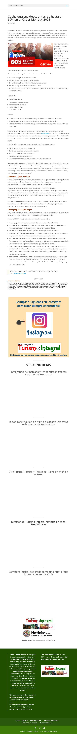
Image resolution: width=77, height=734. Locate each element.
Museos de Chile (46, 723)
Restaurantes (35, 720)
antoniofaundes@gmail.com (22, 707)
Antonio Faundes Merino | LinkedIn (20, 709)
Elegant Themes (33, 731)
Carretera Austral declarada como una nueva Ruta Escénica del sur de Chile (38, 573)
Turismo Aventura (29, 723)
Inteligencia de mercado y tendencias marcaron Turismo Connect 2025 (38, 373)
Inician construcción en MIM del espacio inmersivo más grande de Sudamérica (38, 423)
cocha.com (45, 133)
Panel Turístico (21, 720)
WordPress (53, 731)
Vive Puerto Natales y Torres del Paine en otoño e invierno (38, 473)
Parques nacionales (51, 720)
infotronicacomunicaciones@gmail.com (43, 640)
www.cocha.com (20, 273)
